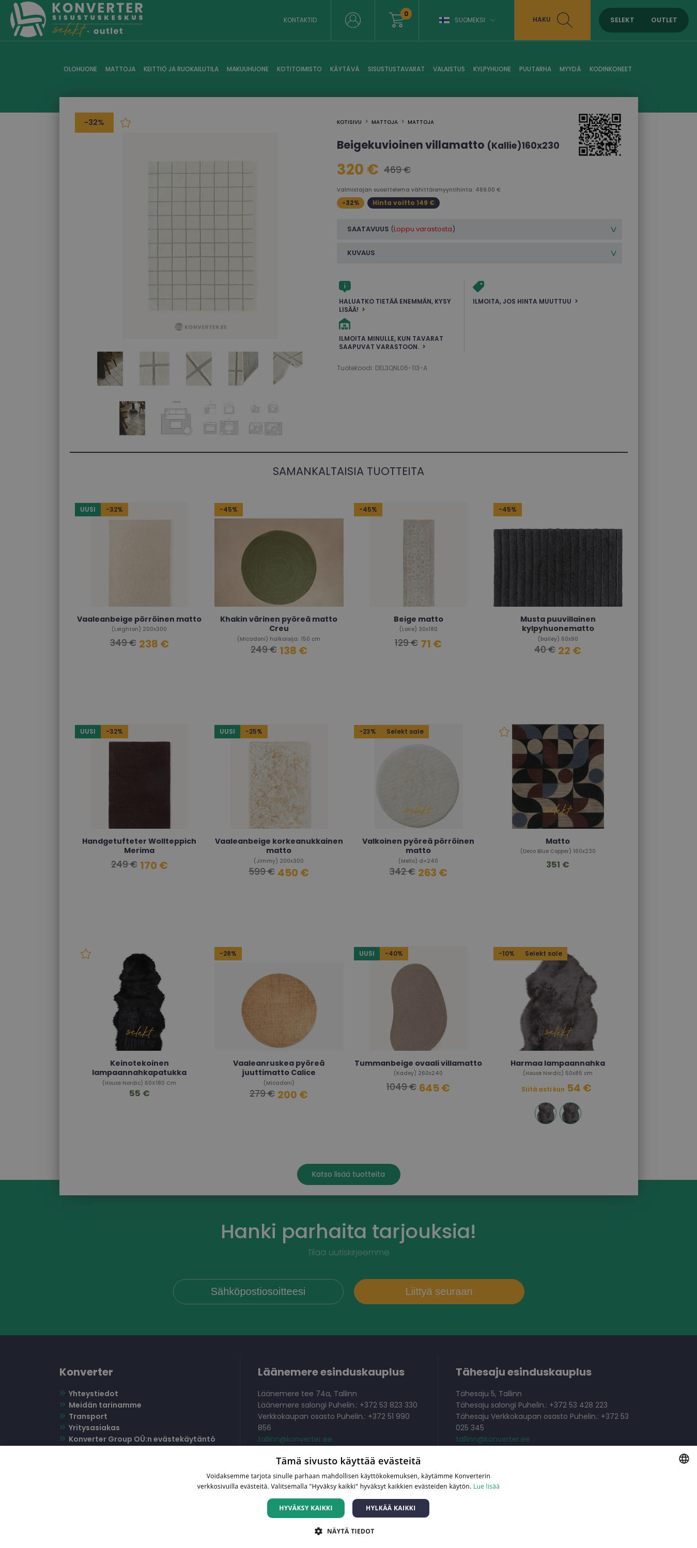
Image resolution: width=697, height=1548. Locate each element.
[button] (348, 1531)
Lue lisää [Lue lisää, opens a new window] (486, 1486)
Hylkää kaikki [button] (390, 1508)
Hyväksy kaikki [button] (306, 1508)
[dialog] (348, 774)
